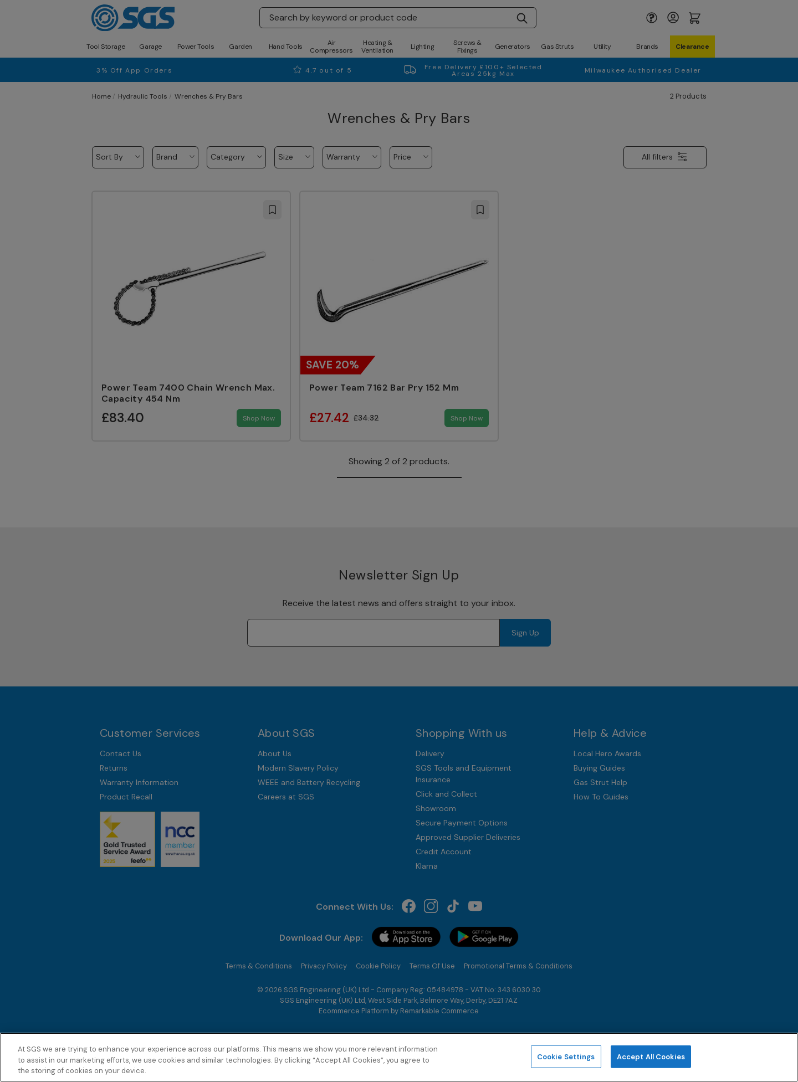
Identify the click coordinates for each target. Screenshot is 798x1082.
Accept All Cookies (651, 1056)
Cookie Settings (566, 1056)
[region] (399, 1057)
